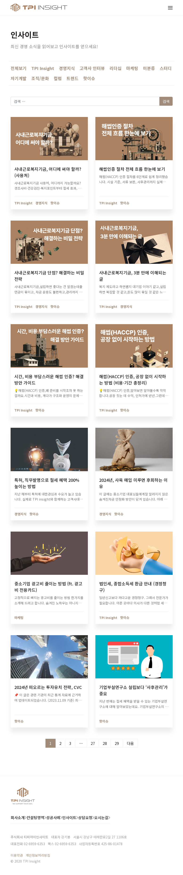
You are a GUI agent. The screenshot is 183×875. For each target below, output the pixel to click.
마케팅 (132, 68)
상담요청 (85, 817)
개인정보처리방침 (38, 855)
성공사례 (53, 817)
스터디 (166, 68)
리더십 (116, 68)
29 (117, 743)
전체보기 (19, 68)
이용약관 (17, 855)
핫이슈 (89, 78)
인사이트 (69, 817)
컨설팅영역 (35, 817)
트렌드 (72, 78)
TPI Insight (42, 68)
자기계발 (19, 78)
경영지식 (67, 68)
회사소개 (18, 817)
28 (105, 743)
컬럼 (58, 78)
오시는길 (101, 817)
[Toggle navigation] (170, 7)
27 (93, 743)
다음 (130, 743)
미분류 (149, 68)
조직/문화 (40, 78)
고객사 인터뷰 (92, 68)
